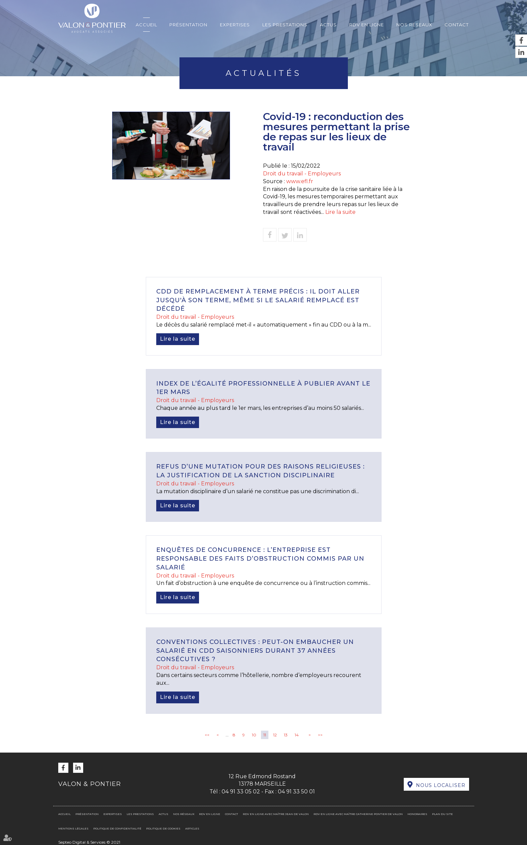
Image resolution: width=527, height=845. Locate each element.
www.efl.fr (299, 181)
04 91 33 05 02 (241, 791)
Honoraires (417, 814)
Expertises (235, 24)
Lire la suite (340, 212)
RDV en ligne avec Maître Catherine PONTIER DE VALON (358, 814)
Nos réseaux (414, 24)
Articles (192, 828)
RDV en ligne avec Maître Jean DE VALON (276, 814)
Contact (456, 24)
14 (297, 734)
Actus (328, 24)
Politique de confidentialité (117, 828)
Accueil (146, 24)
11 (264, 734)
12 (275, 734)
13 (286, 734)
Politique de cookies (163, 828)
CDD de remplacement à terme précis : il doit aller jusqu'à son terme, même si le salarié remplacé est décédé (258, 300)
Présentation (188, 24)
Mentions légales (73, 828)
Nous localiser (440, 785)
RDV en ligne (366, 24)
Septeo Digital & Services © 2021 (89, 842)
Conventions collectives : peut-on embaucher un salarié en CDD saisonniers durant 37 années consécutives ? (255, 650)
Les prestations (284, 24)
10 (254, 734)
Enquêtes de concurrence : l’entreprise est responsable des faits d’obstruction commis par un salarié (260, 558)
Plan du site (442, 814)
